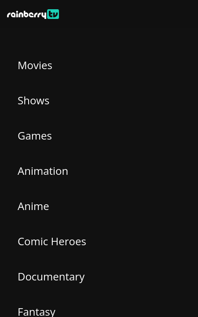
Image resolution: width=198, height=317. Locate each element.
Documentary (51, 276)
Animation (43, 170)
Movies (35, 65)
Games (35, 135)
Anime (33, 206)
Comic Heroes (52, 241)
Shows (33, 100)
